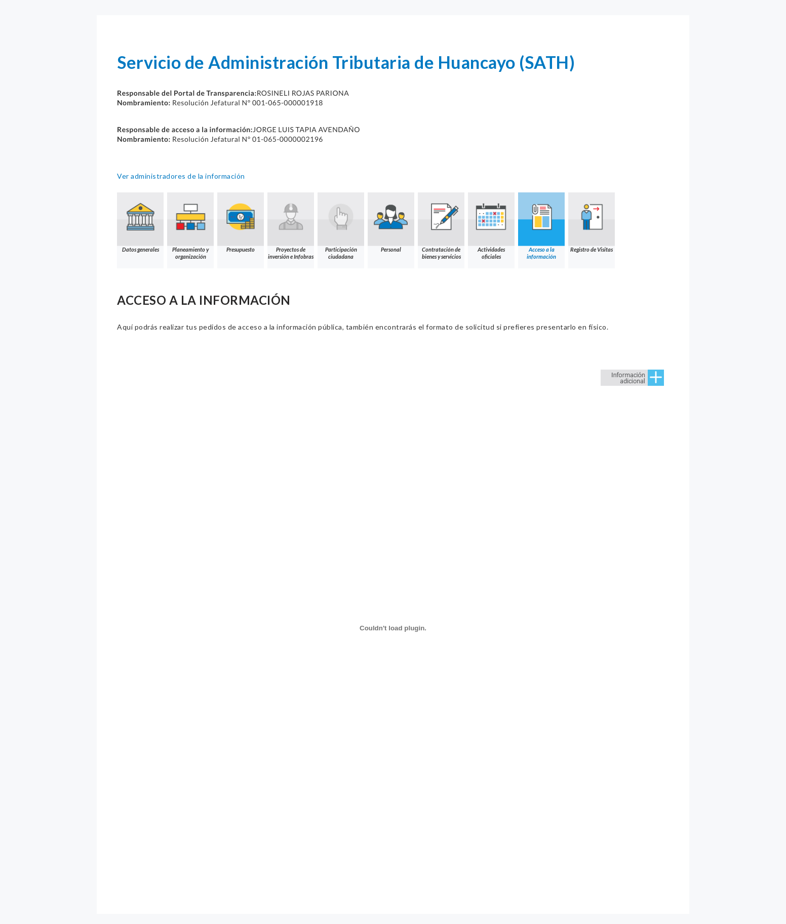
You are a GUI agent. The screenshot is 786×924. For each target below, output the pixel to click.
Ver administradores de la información (181, 176)
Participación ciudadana (341, 226)
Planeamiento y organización (190, 226)
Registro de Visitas (591, 222)
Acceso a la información (541, 226)
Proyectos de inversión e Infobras (290, 226)
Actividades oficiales (491, 226)
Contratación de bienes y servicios (441, 226)
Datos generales (140, 222)
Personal (391, 222)
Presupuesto (240, 222)
